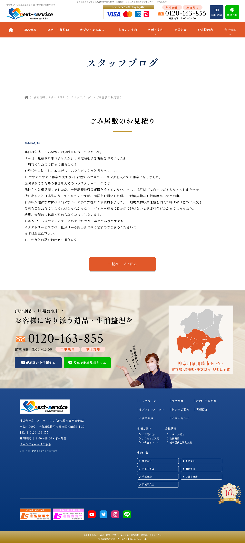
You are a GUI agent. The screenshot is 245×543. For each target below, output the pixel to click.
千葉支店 (147, 476)
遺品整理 (30, 30)
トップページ (147, 400)
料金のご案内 (128, 30)
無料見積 (216, 15)
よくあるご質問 (150, 438)
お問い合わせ (180, 418)
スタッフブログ (81, 97)
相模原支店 (148, 484)
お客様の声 (205, 30)
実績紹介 (180, 30)
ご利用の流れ (149, 434)
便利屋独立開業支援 (181, 442)
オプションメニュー (94, 30)
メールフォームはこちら (35, 444)
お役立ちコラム (150, 442)
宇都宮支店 (191, 476)
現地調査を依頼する (40, 362)
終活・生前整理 (58, 30)
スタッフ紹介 (56, 97)
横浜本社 (147, 460)
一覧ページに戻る (122, 263)
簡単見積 (232, 15)
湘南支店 (190, 468)
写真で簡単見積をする (89, 362)
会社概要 (174, 438)
